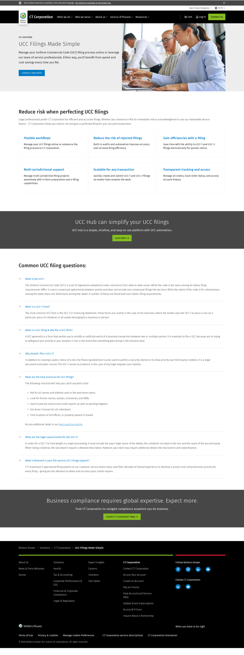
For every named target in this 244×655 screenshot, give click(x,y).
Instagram (188, 576)
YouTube (208, 576)
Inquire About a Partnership (138, 622)
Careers (92, 575)
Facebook (178, 576)
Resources (143, 17)
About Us (23, 569)
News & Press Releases (31, 575)
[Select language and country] (220, 8)
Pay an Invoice (131, 594)
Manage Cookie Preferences (78, 642)
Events (22, 581)
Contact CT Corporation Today (120, 523)
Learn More (120, 245)
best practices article (70, 431)
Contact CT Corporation (136, 575)
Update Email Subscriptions (138, 610)
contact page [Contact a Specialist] (32, 73)
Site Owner (94, 587)
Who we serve (84, 17)
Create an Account (133, 587)
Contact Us (217, 16)
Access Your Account (134, 581)
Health (57, 575)
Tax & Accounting (63, 581)
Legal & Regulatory (64, 607)
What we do (65, 17)
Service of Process (121, 17)
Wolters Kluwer (27, 554)
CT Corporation (62, 554)
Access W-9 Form (132, 616)
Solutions (45, 554)
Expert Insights (96, 569)
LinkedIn (198, 576)
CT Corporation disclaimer (162, 642)
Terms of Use (26, 642)
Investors (93, 581)
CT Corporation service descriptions (123, 642)
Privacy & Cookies (48, 642)
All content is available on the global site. (93, 3)
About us (101, 17)
